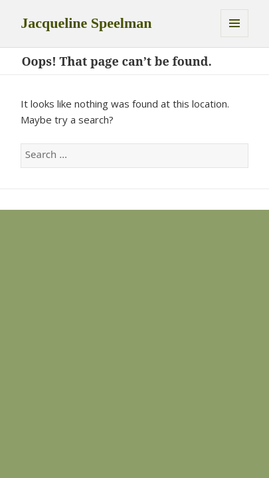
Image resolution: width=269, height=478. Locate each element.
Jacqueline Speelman (86, 23)
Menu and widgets (234, 23)
